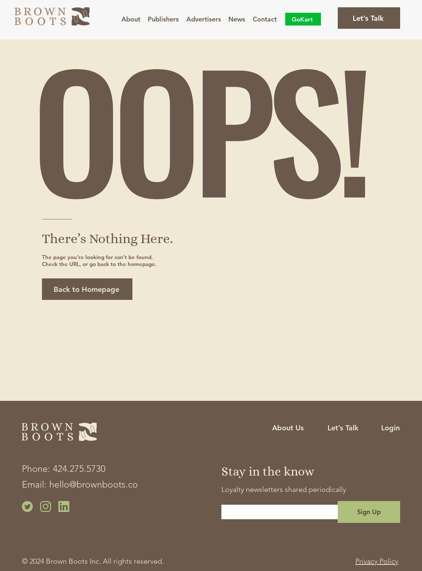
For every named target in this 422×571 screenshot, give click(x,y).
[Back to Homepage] (87, 289)
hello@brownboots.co (93, 484)
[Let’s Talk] (369, 18)
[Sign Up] (369, 512)
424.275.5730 (79, 468)
